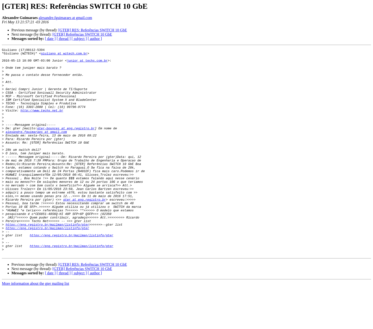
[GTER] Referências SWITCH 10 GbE (82, 34)
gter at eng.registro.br (84, 230)
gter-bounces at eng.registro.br (66, 144)
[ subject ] (79, 39)
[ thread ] (64, 39)
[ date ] (50, 39)
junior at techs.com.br (87, 63)
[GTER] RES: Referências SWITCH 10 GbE (92, 30)
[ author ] (95, 39)
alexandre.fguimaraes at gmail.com (65, 18)
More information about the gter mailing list (35, 325)
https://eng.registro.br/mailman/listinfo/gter (47, 260)
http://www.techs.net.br (41, 123)
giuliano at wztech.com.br (64, 55)
